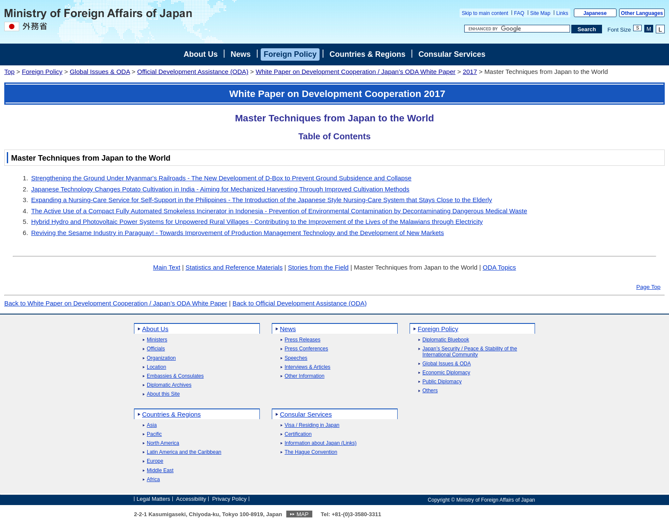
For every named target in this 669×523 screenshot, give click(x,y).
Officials (156, 349)
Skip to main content (485, 13)
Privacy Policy (229, 499)
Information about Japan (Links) (321, 443)
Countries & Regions (367, 54)
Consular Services (452, 54)
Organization (161, 358)
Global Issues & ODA (100, 71)
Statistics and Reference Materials (234, 267)
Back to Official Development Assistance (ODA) (300, 303)
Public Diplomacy (442, 382)
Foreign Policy (290, 54)
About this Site (163, 394)
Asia (152, 425)
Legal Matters (153, 499)
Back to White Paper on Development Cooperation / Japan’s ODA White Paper (115, 303)
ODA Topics (499, 267)
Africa (153, 479)
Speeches (296, 358)
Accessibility (191, 499)
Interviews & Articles (307, 367)
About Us (200, 54)
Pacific (154, 434)
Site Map (540, 13)
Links (562, 13)
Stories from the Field (318, 267)
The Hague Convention (311, 452)
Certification (298, 434)
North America (163, 443)
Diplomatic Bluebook (445, 340)
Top (9, 71)
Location (156, 367)
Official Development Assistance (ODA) (192, 71)
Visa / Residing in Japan (312, 425)
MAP (302, 514)
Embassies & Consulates (175, 376)
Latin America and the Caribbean (184, 452)
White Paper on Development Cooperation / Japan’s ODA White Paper (355, 71)
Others (430, 391)
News (241, 54)
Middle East (160, 470)
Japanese (595, 13)
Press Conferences (306, 349)
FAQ (519, 13)
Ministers (157, 340)
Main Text (166, 267)
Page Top (648, 287)
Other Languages (642, 13)
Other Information (304, 376)
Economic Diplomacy (446, 373)
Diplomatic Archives (169, 385)
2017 (470, 71)
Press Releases (302, 340)
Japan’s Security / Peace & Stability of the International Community (469, 351)
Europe (155, 461)
